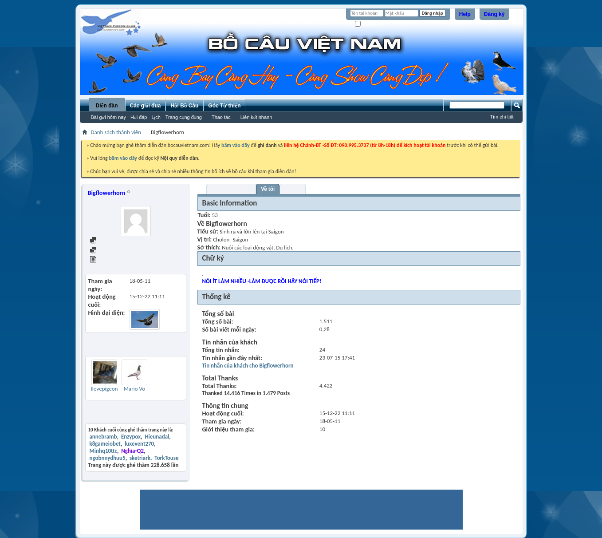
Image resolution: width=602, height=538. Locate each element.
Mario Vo (134, 388)
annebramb (103, 436)
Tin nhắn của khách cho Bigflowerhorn (248, 365)
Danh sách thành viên (116, 132)
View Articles (109, 260)
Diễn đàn (106, 106)
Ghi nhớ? (367, 24)
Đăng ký (494, 14)
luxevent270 (139, 443)
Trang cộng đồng (183, 117)
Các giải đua (145, 106)
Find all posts (109, 240)
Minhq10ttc (103, 450)
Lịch (156, 117)
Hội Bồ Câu (184, 106)
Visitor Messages (231, 189)
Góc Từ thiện (224, 106)
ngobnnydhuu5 (107, 458)
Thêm (177, 349)
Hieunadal (157, 436)
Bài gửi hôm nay (108, 117)
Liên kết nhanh (256, 117)
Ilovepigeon (104, 388)
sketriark (140, 458)
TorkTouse (166, 458)
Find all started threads (121, 250)
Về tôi (268, 189)
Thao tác (221, 117)
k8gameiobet (104, 443)
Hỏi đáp (138, 117)
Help (465, 14)
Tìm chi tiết (501, 116)
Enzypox (131, 436)
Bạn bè (292, 189)
